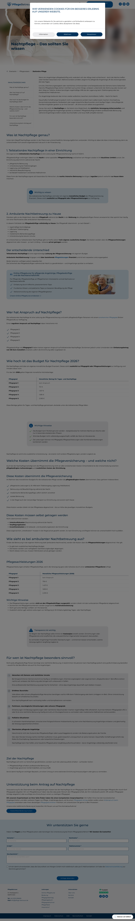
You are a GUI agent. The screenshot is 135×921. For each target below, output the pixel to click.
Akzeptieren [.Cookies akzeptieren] (91, 34)
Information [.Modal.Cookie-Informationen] (43, 34)
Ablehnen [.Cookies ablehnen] (67, 34)
